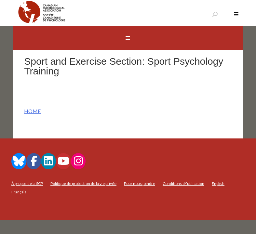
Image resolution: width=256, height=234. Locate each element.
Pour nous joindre (139, 183)
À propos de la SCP (27, 183)
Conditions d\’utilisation (183, 183)
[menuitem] (218, 184)
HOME (32, 111)
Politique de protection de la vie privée (83, 183)
